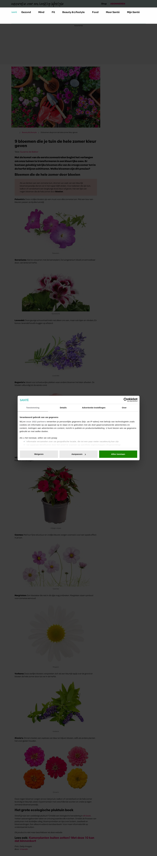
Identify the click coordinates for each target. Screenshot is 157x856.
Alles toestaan (118, 454)
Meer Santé (114, 12)
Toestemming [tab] (32, 407)
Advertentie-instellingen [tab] (93, 407)
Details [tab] (63, 407)
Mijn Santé (135, 12)
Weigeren (38, 454)
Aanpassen (79, 454)
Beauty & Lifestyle (75, 12)
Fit (55, 12)
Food (97, 12)
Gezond (27, 12)
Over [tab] (124, 407)
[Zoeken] (13, 20)
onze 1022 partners (36, 421)
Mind (42, 12)
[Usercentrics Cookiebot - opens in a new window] (125, 400)
